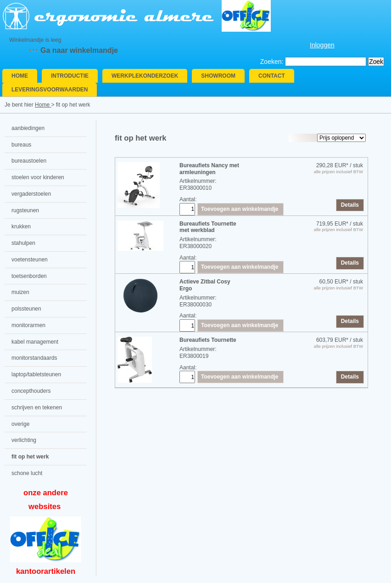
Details (350, 205)
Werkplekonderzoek (145, 76)
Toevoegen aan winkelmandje (240, 209)
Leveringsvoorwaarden (49, 89)
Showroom (218, 76)
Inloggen (322, 45)
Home (19, 76)
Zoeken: (272, 61)
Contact (271, 76)
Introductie (70, 76)
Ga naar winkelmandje (79, 50)
